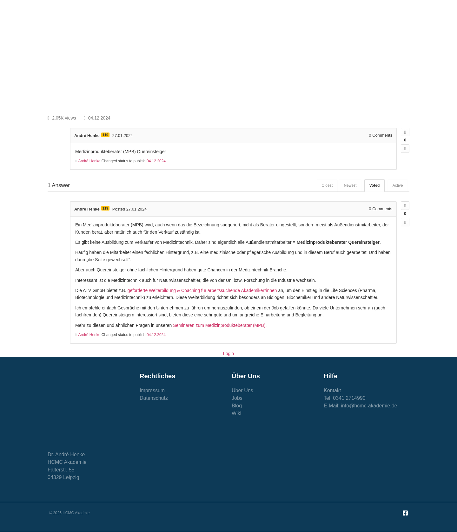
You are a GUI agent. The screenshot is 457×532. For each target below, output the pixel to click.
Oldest (326, 185)
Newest (349, 185)
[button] (385, 57)
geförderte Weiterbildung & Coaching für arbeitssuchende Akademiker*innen (203, 290)
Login (228, 353)
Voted (374, 185)
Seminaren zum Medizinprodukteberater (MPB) (219, 325)
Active (397, 185)
